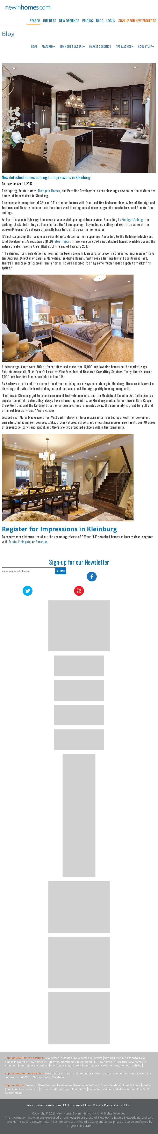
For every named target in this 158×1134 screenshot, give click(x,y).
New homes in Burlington (44, 1062)
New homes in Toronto (88, 1058)
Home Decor (78, 1089)
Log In (110, 20)
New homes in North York (65, 1065)
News (34, 46)
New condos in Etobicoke (128, 1073)
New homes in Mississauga (121, 1058)
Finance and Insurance (55, 1089)
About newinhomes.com (44, 1105)
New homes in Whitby (127, 1065)
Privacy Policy (102, 1105)
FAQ (66, 1105)
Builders (49, 20)
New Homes (64, 1085)
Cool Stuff (146, 46)
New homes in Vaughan (33, 1065)
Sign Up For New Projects (137, 20)
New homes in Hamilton (112, 1062)
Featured (48, 46)
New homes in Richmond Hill (78, 1062)
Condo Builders (110, 1085)
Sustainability (13, 1093)
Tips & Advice (124, 46)
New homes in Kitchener (98, 1065)
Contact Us (122, 1105)
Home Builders (131, 1085)
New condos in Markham (48, 1077)
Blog (99, 20)
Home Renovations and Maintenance (111, 1089)
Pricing (87, 20)
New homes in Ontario (58, 1058)
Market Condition (100, 46)
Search (35, 20)
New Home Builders (72, 46)
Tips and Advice (28, 1089)
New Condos (47, 1085)
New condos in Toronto (59, 1073)
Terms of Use (81, 1105)
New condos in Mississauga (93, 1073)
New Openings (69, 20)
